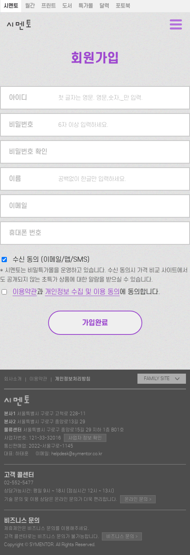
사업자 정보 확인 (85, 438)
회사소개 (13, 379)
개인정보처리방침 (73, 379)
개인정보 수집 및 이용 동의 (82, 292)
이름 (15, 178)
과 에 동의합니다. (86, 292)
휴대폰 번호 (25, 233)
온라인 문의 (138, 499)
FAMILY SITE (161, 378)
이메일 (18, 206)
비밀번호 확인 (28, 151)
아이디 (18, 97)
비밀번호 (21, 124)
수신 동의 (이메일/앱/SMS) (51, 259)
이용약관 (25, 292)
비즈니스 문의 (121, 536)
